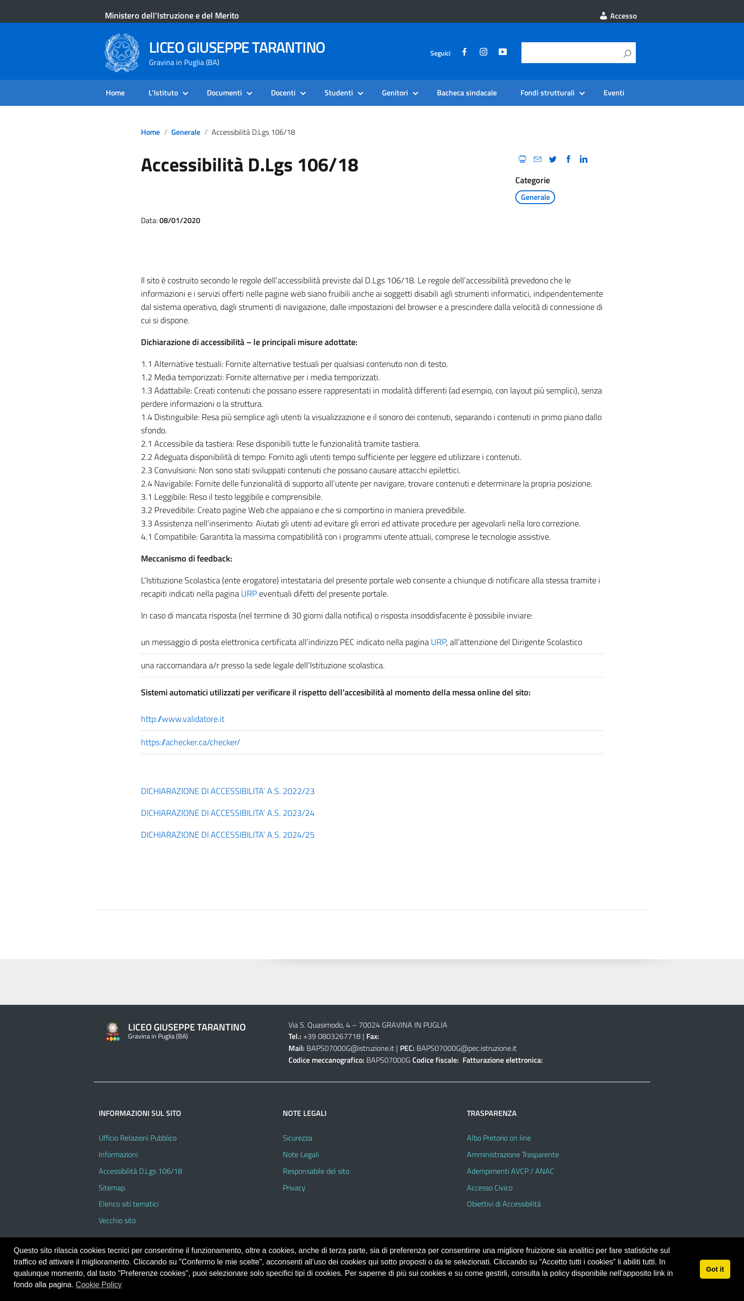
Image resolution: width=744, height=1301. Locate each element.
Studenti (339, 92)
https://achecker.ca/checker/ (190, 742)
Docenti (283, 92)
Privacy (294, 1187)
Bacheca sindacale (467, 92)
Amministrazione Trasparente (513, 1154)
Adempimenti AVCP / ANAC (510, 1171)
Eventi (614, 92)
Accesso (618, 15)
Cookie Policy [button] (99, 1285)
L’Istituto (163, 92)
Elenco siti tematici (128, 1203)
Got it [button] (715, 1269)
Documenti (224, 92)
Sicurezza (297, 1137)
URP (249, 593)
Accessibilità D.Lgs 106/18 (140, 1171)
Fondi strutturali (548, 92)
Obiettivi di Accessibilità (504, 1203)
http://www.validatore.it (182, 718)
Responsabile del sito (316, 1171)
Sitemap (112, 1187)
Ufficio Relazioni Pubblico (138, 1137)
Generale (185, 132)
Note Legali (301, 1154)
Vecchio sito (117, 1220)
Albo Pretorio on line (499, 1137)
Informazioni (118, 1154)
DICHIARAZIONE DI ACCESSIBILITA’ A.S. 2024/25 (228, 834)
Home (115, 92)
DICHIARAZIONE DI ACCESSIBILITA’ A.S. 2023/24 (228, 812)
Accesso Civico (489, 1187)
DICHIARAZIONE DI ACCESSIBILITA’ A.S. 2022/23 (228, 791)
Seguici (440, 53)
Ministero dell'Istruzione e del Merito (172, 15)
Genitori (395, 92)
